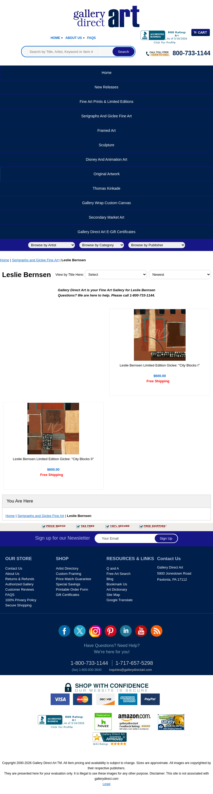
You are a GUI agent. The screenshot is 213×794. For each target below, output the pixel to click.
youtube (141, 631)
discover (105, 699)
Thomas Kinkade (106, 188)
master (82, 699)
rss (156, 631)
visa (60, 699)
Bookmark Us (116, 584)
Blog (109, 579)
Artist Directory (67, 568)
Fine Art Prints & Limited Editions (106, 101)
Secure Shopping (18, 605)
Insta (95, 631)
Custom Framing (68, 574)
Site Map (113, 595)
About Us (73, 38)
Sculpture (106, 145)
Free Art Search (118, 574)
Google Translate (119, 600)
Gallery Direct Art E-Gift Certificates (106, 232)
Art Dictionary (116, 589)
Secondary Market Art (106, 217)
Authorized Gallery (19, 584)
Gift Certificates (67, 595)
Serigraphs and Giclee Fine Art (106, 116)
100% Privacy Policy (20, 600)
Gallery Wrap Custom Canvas (106, 203)
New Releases (106, 87)
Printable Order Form (72, 589)
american (127, 699)
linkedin (126, 631)
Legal (106, 784)
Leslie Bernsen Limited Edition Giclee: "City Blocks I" (160, 365)
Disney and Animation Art (106, 159)
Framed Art (106, 130)
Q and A (112, 568)
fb (64, 631)
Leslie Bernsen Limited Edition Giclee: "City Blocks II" (53, 459)
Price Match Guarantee (73, 579)
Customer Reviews (19, 589)
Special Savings (68, 584)
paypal (150, 699)
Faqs (91, 38)
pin (111, 631)
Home (55, 38)
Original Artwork (107, 174)
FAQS (9, 595)
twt (80, 631)
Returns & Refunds (19, 579)
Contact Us (13, 568)
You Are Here (20, 501)
